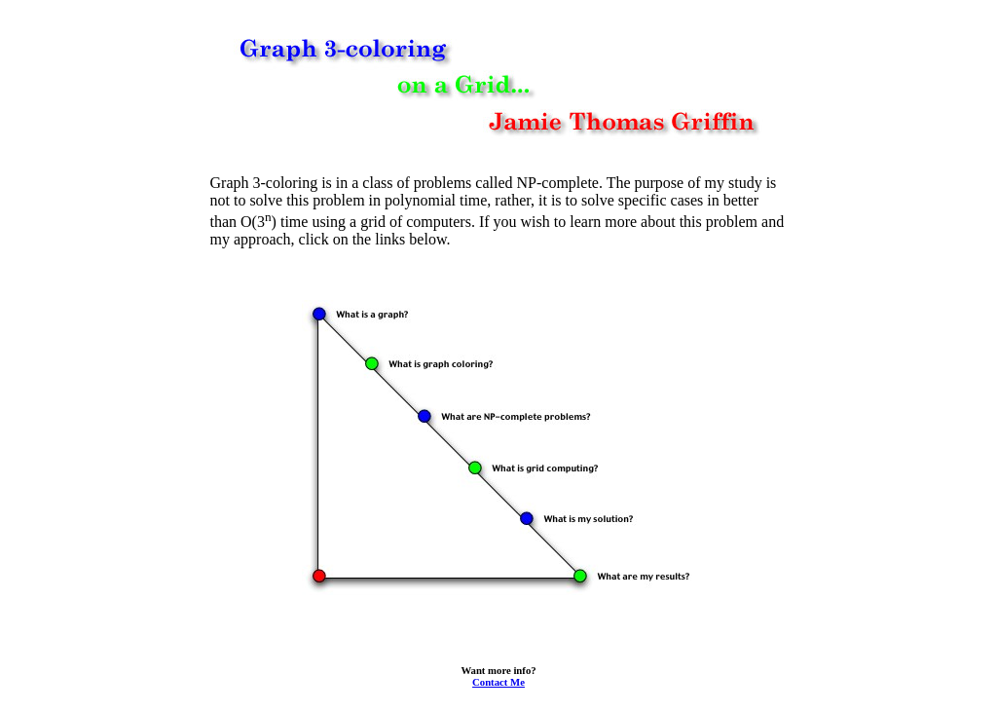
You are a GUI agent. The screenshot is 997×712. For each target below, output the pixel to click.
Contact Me (498, 682)
